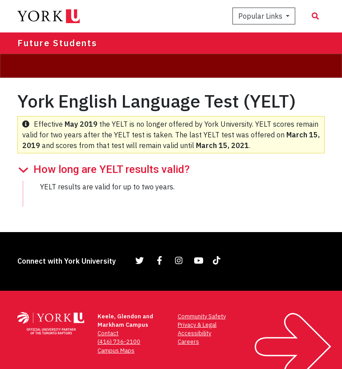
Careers (188, 341)
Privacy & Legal (197, 325)
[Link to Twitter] (140, 260)
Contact (108, 333)
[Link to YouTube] (199, 260)
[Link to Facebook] (159, 260)
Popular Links (261, 16)
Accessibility (194, 333)
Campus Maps (116, 350)
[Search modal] (315, 16)
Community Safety (202, 316)
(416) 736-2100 (119, 341)
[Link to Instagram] (179, 260)
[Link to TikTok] (218, 260)
